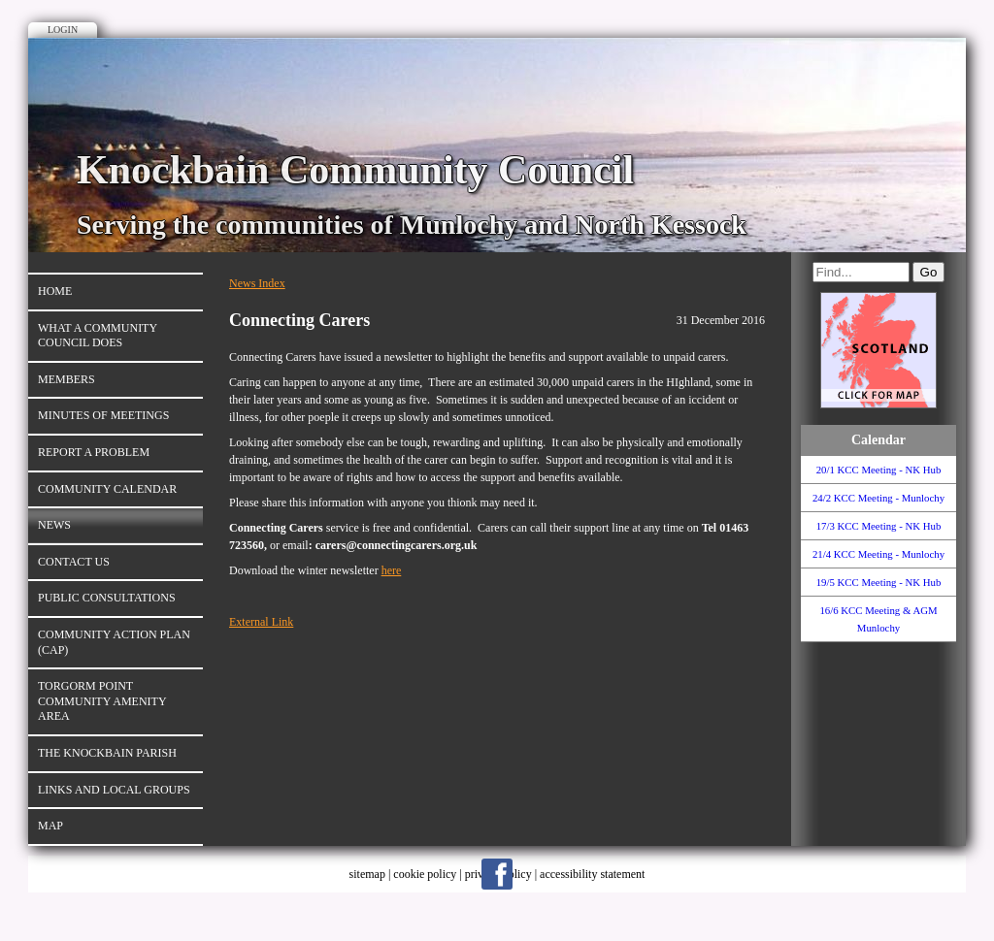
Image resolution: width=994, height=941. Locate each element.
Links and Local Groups (114, 789)
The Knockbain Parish (107, 753)
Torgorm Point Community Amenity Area (102, 701)
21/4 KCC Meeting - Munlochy (878, 554)
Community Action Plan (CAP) (114, 642)
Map (50, 825)
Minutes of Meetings (103, 415)
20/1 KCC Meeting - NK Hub (879, 469)
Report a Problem (93, 452)
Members (66, 379)
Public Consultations (107, 597)
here (391, 570)
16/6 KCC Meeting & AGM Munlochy (878, 618)
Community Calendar (107, 489)
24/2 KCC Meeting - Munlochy (878, 497)
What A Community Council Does (97, 335)
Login (63, 29)
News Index (257, 283)
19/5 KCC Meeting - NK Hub (879, 582)
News (54, 525)
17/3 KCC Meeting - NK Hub (879, 526)
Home (55, 291)
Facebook (497, 874)
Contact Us (74, 561)
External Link (261, 622)
